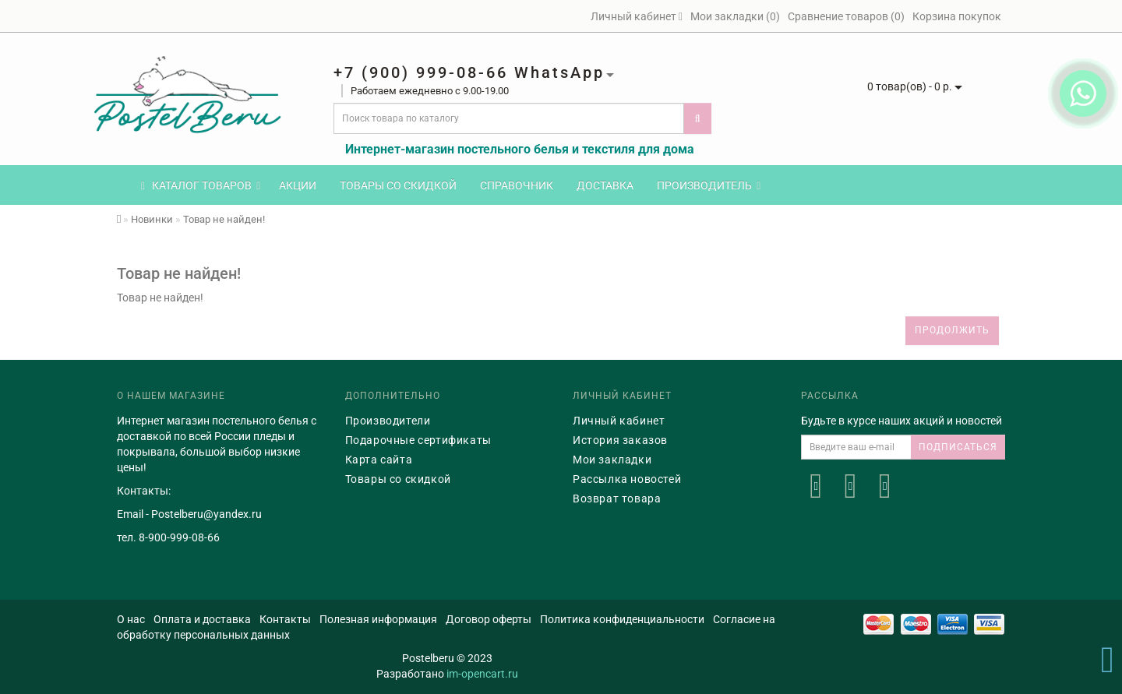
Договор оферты (488, 619)
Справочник (516, 185)
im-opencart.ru (482, 674)
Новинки (152, 219)
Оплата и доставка (202, 619)
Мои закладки (612, 459)
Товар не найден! (224, 219)
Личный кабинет (619, 420)
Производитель (708, 185)
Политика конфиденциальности (622, 619)
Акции (297, 185)
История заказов (620, 440)
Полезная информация (378, 619)
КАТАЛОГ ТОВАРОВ (200, 185)
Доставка (605, 185)
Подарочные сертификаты (418, 440)
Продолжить (952, 330)
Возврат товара (617, 498)
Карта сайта (379, 459)
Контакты (285, 619)
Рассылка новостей (627, 479)
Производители (388, 420)
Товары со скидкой (398, 185)
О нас (131, 619)
